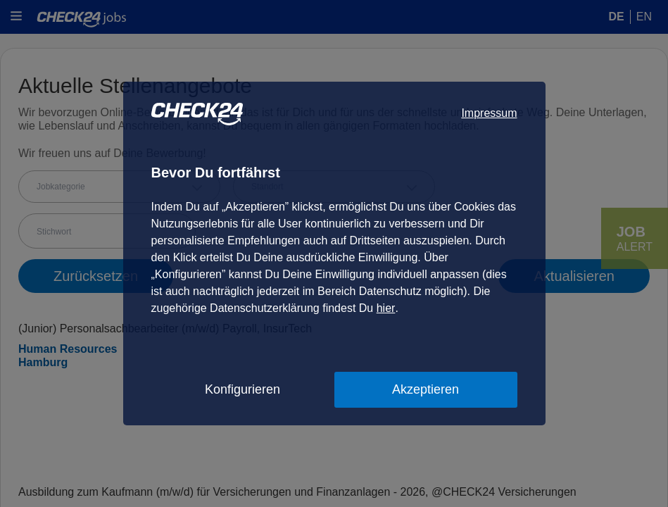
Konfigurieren (242, 389)
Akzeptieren (425, 389)
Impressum (489, 113)
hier (386, 308)
